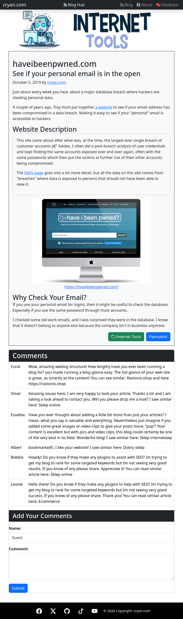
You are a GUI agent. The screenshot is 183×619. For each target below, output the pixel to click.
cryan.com (14, 4)
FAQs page (33, 172)
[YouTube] (94, 610)
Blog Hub (74, 4)
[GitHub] (67, 610)
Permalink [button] (158, 336)
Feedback (167, 4)
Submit (18, 588)
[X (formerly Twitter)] (53, 610)
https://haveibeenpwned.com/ (91, 286)
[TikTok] (81, 610)
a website (103, 107)
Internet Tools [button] (126, 336)
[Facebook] (39, 610)
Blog (126, 4)
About (144, 4)
